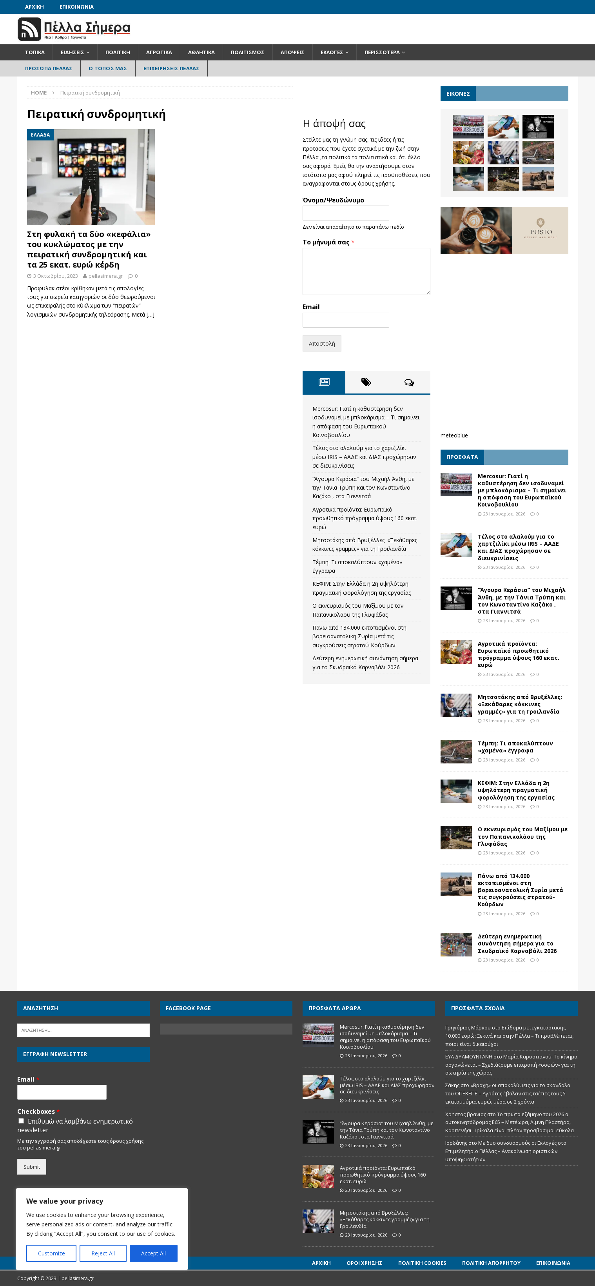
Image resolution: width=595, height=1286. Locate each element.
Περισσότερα (382, 52)
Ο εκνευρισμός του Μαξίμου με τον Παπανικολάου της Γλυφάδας (523, 836)
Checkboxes (38, 1111)
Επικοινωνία (77, 6)
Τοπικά (35, 52)
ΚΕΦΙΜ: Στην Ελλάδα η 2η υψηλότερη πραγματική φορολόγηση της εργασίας (516, 790)
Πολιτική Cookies (422, 1262)
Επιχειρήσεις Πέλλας (171, 68)
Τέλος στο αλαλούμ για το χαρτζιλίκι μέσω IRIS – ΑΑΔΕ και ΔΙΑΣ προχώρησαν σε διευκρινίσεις (364, 456)
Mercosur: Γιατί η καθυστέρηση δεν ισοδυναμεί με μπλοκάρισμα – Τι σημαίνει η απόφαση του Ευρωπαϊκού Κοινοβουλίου (522, 490)
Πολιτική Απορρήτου (491, 1262)
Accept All (153, 1253)
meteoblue (454, 435)
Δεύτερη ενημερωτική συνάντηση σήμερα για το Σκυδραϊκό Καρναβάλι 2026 (517, 943)
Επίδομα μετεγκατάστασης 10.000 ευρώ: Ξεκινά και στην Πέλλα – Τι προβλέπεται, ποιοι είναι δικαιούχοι (509, 1035)
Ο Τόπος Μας (108, 68)
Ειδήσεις (72, 52)
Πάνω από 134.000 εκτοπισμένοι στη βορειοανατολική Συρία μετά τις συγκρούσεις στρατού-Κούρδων (359, 636)
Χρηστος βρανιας (465, 1114)
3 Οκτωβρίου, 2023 (55, 275)
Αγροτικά (159, 52)
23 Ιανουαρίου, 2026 (504, 514)
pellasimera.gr (106, 275)
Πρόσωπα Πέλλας (49, 68)
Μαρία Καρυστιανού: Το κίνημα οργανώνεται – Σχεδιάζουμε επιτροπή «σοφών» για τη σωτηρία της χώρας (511, 1065)
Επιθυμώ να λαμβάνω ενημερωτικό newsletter (75, 1125)
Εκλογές (332, 52)
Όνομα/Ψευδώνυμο (333, 200)
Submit (32, 1166)
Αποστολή (322, 343)
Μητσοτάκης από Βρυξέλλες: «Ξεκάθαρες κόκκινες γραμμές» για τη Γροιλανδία (520, 704)
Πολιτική (117, 52)
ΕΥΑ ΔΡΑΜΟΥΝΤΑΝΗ (468, 1056)
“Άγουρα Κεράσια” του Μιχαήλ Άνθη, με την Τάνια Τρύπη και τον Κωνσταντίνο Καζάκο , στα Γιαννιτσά (363, 487)
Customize (51, 1253)
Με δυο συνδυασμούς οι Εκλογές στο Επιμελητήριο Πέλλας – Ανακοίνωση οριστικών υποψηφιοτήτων (505, 1151)
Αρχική (34, 6)
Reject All (103, 1253)
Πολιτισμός (248, 52)
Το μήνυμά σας (329, 242)
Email (311, 307)
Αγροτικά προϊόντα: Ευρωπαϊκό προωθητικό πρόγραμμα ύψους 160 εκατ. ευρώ (364, 518)
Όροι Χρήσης (364, 1262)
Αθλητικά (201, 52)
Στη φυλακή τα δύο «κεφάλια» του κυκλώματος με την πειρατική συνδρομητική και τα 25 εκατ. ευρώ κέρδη (89, 249)
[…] (150, 314)
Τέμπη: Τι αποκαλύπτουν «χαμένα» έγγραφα (515, 747)
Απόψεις (293, 52)
